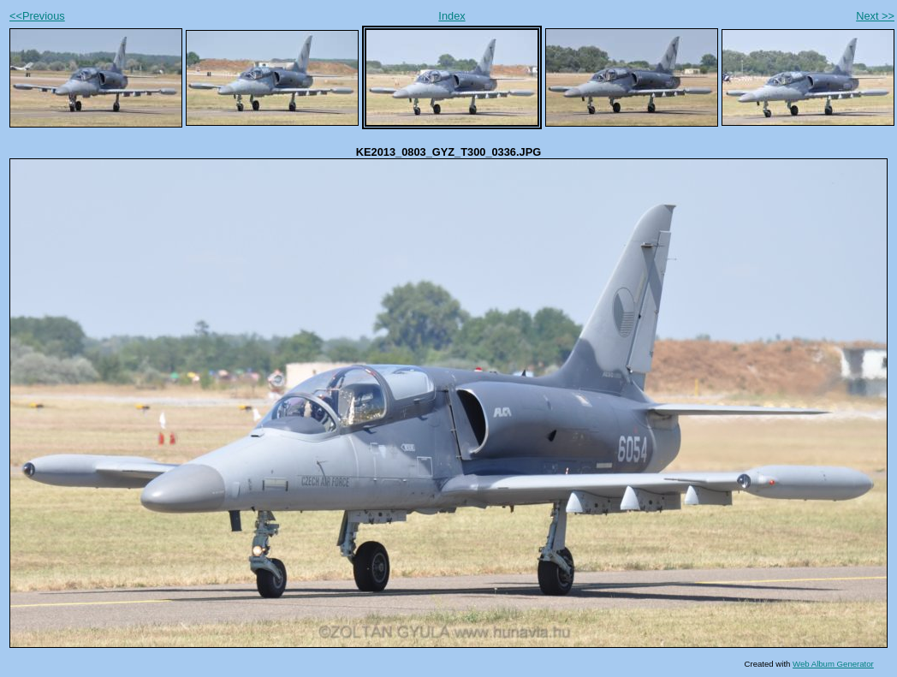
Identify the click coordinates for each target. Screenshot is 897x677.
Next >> (875, 15)
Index (451, 15)
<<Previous (37, 15)
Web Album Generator (833, 663)
